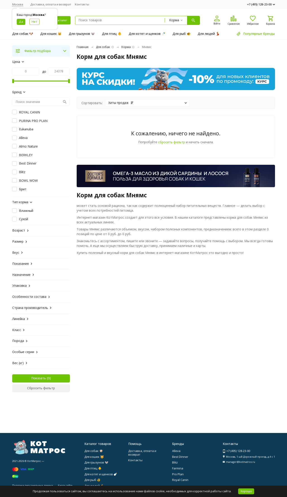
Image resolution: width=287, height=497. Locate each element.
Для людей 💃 (209, 33)
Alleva (176, 451)
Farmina (177, 468)
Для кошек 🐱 (51, 33)
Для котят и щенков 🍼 (147, 33)
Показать (38, 378)
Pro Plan (178, 474)
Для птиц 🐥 (111, 33)
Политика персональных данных (32, 485)
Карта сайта (65, 485)
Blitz (175, 462)
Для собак (103, 47)
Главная (82, 47)
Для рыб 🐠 (181, 33)
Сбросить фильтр (41, 388)
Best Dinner (180, 457)
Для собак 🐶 (22, 33)
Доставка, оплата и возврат (50, 4)
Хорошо (246, 491)
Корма (126, 47)
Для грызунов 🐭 (82, 33)
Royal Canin (180, 480)
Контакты (82, 4)
